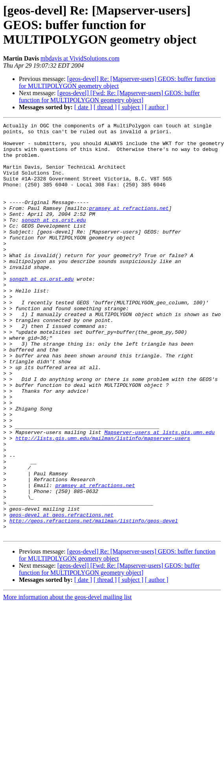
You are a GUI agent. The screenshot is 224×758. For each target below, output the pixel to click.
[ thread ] (105, 107)
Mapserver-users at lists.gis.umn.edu (159, 494)
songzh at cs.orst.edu (54, 239)
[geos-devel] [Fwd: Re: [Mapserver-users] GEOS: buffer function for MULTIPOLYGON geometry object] (109, 96)
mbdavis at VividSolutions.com (79, 58)
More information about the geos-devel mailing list (67, 679)
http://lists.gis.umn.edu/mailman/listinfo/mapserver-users (102, 501)
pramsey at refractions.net (129, 225)
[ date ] (83, 107)
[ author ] (157, 107)
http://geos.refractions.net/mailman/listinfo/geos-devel (93, 600)
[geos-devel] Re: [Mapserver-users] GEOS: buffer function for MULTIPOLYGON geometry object (117, 82)
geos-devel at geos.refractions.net (61, 593)
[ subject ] (130, 107)
